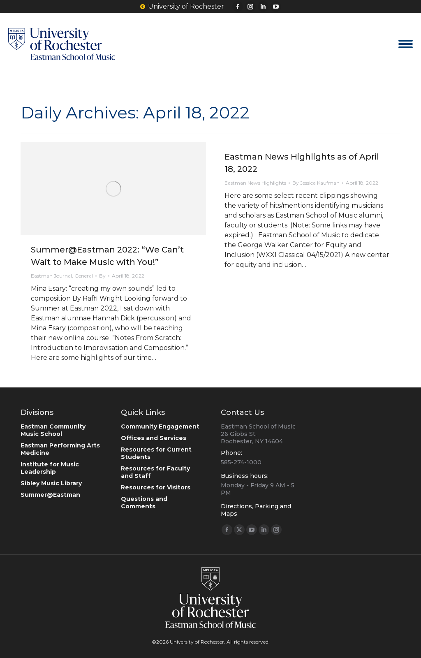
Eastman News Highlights (255, 183)
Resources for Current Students (156, 453)
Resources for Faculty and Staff (155, 472)
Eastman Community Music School (53, 430)
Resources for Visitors (155, 487)
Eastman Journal (51, 276)
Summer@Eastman (50, 494)
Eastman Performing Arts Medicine (60, 449)
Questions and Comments (144, 502)
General (83, 276)
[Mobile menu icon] (405, 44)
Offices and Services (153, 438)
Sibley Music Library (51, 483)
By (102, 276)
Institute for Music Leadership (50, 468)
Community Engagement (160, 426)
